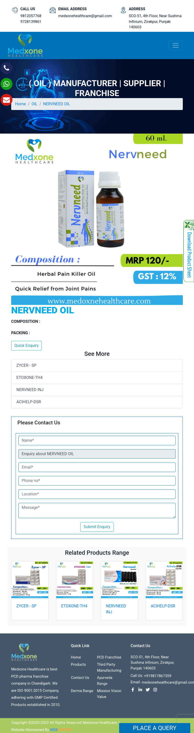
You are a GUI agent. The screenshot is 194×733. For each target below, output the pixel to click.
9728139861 (30, 21)
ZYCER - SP (26, 365)
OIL (35, 104)
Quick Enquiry (26, 345)
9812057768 (30, 16)
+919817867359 (157, 677)
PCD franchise (109, 659)
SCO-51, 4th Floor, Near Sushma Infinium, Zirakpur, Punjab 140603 (155, 21)
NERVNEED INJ (30, 389)
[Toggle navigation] (176, 45)
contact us (80, 679)
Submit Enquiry (97, 526)
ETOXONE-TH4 (29, 377)
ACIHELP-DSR (28, 402)
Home (20, 104)
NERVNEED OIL (56, 104)
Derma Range (82, 692)
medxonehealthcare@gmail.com (85, 16)
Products (78, 666)
